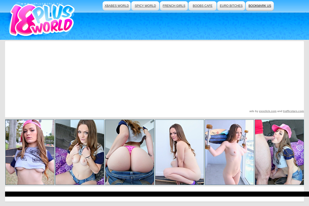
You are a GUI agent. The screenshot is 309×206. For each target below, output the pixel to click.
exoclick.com (268, 111)
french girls (174, 6)
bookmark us (259, 6)
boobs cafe (203, 6)
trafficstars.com (293, 111)
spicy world (145, 6)
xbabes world (117, 6)
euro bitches (231, 6)
